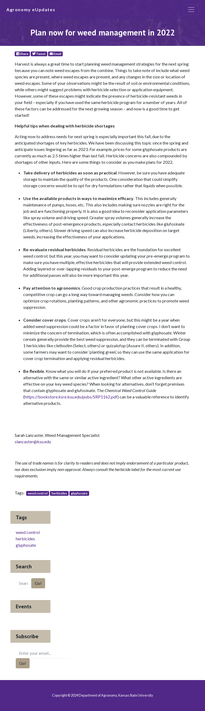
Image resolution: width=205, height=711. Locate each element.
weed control (38, 493)
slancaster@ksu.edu (33, 441)
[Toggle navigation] (191, 9)
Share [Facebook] (22, 54)
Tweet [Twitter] (39, 54)
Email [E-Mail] (55, 54)
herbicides (59, 493)
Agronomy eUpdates (30, 9)
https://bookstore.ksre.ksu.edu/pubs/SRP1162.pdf (71, 396)
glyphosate (79, 493)
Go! (38, 583)
